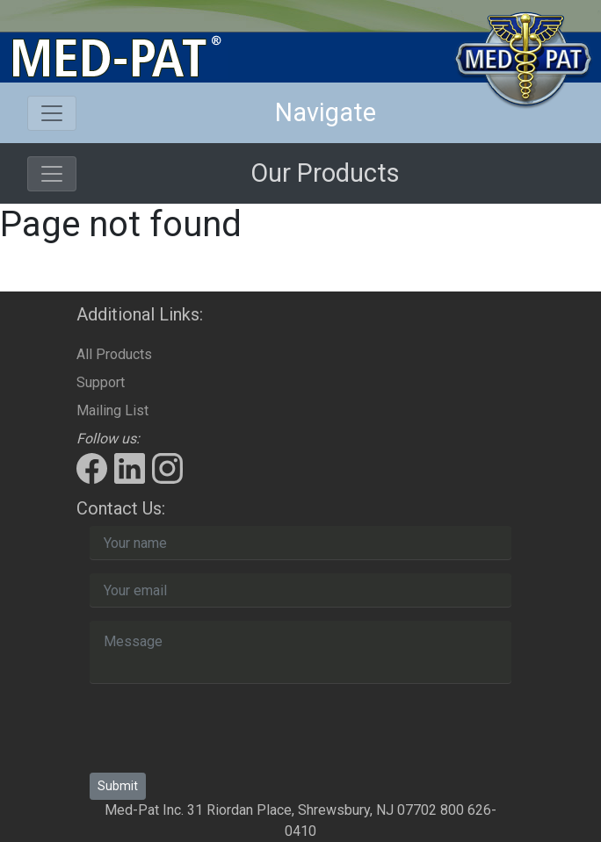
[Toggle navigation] (51, 113)
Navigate (325, 112)
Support (100, 382)
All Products (114, 354)
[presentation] (223, 731)
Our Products (325, 173)
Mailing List (112, 410)
